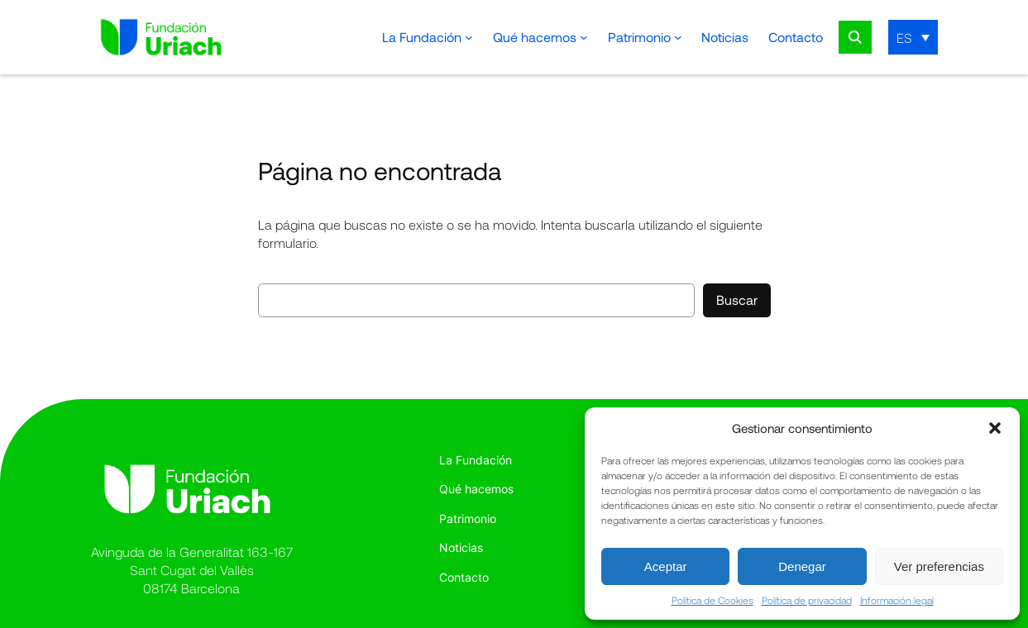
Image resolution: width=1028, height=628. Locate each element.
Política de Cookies (712, 600)
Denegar (802, 566)
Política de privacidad (807, 600)
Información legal (897, 600)
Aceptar (665, 566)
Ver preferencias (939, 566)
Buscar (737, 299)
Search (855, 37)
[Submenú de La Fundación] (469, 37)
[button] (995, 428)
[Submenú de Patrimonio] (678, 37)
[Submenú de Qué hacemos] (584, 37)
